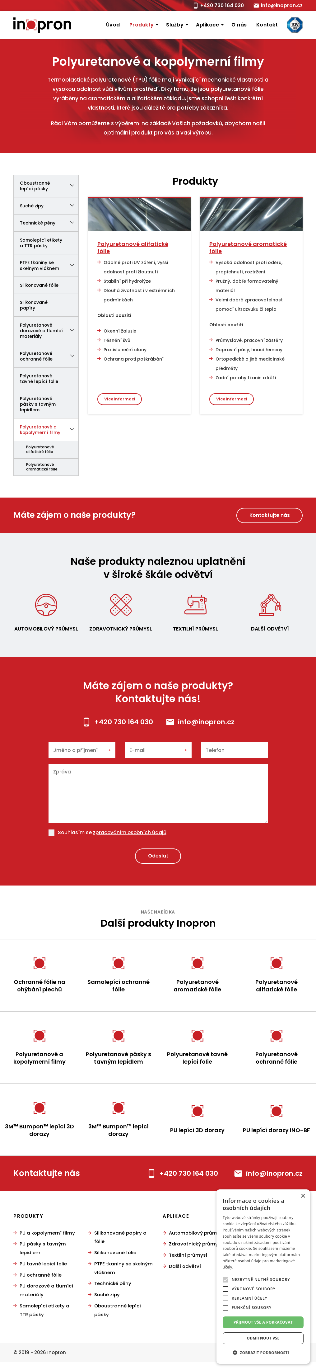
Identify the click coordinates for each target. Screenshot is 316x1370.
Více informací (120, 399)
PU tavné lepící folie (43, 1273)
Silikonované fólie (39, 286)
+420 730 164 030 (220, 5)
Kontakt (267, 24)
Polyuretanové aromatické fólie (42, 469)
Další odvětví (270, 631)
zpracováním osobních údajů (130, 835)
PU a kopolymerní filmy (47, 1243)
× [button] (302, 1196)
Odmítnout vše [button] (263, 1338)
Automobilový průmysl (46, 631)
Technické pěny (49, 223)
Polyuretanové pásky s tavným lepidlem (38, 406)
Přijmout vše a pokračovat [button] (263, 1322)
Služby (175, 24)
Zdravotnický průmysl (120, 631)
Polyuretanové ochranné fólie (49, 357)
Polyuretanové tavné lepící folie (39, 380)
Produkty (141, 24)
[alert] (263, 1276)
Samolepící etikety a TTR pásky (41, 243)
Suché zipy (49, 206)
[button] (263, 1353)
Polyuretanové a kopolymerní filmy (49, 432)
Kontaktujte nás (269, 517)
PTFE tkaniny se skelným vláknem (49, 266)
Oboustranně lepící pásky (49, 186)
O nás (239, 24)
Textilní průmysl (195, 631)
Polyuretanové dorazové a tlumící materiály (49, 332)
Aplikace (207, 24)
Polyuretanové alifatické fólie (40, 452)
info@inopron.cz (281, 5)
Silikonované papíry (34, 306)
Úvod (113, 24)
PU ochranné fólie (41, 1284)
